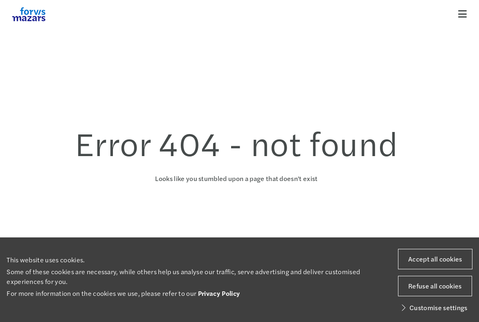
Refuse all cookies (435, 286)
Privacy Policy (219, 293)
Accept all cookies (435, 259)
